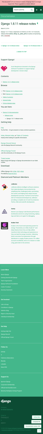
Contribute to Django (7, 307)
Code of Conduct (6, 287)
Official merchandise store (8, 387)
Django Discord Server (8, 143)
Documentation (8, 16)
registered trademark (7, 430)
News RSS (4, 367)
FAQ (2, 128)
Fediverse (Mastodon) (7, 358)
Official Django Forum (8, 151)
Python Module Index (9, 103)
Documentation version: (33, 426)
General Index (7, 100)
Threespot (5, 417)
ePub (22, 171)
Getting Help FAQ (6, 331)
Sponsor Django (5, 381)
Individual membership (7, 316)
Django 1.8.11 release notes (11, 82)
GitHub (3, 352)
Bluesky (3, 361)
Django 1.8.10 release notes (33, 45)
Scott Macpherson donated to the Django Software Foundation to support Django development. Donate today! (23, 69)
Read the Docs (12, 173)
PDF (18, 171)
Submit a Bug (5, 310)
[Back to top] (39, 430)
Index (3, 135)
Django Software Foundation (9, 283)
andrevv (5, 423)
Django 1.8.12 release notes (10, 45)
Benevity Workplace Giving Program (11, 391)
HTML (14, 171)
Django (2, 10)
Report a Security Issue (7, 313)
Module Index (9, 135)
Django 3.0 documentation (10, 112)
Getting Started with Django (9, 277)
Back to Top (21, 51)
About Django (5, 274)
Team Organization (6, 280)
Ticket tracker (5, 158)
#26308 (7, 36)
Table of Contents (22, 135)
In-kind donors (7, 409)
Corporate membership (7, 384)
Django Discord (5, 334)
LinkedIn (3, 364)
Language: (36, 421)
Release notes (9, 115)
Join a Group (5, 304)
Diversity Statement (6, 290)
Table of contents (8, 97)
